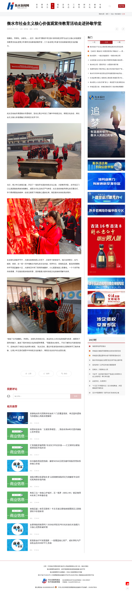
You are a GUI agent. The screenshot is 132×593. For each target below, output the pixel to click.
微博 (46, 373)
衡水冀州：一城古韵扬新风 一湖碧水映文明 (104, 55)
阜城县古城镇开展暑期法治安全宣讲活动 (106, 351)
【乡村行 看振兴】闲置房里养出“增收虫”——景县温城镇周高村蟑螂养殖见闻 (106, 51)
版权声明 (82, 569)
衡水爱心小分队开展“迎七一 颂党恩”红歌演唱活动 (106, 82)
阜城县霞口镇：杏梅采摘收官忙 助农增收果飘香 (106, 87)
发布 (75, 396)
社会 (112, 14)
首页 (107, 14)
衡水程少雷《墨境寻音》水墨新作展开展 (103, 64)
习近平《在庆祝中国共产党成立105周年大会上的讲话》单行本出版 (107, 375)
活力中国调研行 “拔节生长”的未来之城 (105, 393)
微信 (64, 373)
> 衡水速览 (117, 14)
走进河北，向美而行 (99, 381)
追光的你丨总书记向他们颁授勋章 (104, 365)
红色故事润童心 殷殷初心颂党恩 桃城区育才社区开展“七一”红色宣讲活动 (106, 78)
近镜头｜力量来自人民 (100, 369)
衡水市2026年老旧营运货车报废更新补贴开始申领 (106, 73)
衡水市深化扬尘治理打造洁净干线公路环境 (107, 360)
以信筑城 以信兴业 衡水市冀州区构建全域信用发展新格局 (106, 60)
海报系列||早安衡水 (99, 346)
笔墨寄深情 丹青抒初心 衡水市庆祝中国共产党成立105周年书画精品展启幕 (106, 69)
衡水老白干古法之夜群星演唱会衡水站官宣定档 (105, 47)
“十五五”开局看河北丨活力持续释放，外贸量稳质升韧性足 (107, 387)
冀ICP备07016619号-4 (45, 575)
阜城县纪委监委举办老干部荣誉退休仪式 (106, 355)
